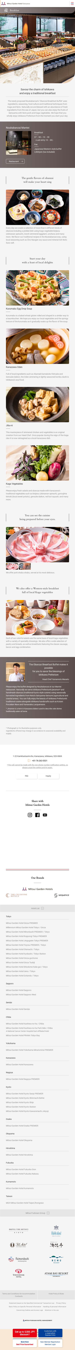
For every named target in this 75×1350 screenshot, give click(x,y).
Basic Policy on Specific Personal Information (25, 1306)
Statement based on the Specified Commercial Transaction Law (31, 1303)
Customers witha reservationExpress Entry (50, 1333)
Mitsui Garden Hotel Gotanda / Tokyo (22, 975)
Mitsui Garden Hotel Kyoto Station (21, 1106)
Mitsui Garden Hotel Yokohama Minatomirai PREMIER (29, 1050)
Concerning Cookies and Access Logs (29, 1310)
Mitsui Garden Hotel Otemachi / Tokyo (22, 949)
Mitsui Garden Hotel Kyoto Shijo (20, 1102)
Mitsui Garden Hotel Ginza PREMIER (22, 923)
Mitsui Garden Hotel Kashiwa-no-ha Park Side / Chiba (29, 1029)
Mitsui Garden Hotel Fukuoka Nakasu (22, 1173)
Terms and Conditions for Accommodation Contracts (18, 1294)
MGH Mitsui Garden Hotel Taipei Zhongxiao (25, 1202)
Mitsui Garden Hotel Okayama (19, 1140)
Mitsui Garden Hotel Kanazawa (19, 1064)
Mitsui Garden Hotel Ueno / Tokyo (20, 971)
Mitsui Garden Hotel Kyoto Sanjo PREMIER (24, 1093)
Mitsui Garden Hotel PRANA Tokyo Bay (23, 1035)
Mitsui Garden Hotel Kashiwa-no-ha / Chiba (25, 1023)
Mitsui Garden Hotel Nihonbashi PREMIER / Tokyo (28, 931)
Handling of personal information (54, 1306)
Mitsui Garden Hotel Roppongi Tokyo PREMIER (26, 936)
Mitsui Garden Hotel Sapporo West (21, 994)
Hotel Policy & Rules (56, 1293)
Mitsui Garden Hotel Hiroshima (19, 1154)
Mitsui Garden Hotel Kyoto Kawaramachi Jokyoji (27, 1111)
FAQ (26, 776)
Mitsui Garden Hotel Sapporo (18, 990)
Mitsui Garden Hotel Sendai (18, 1009)
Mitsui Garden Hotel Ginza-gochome (22, 958)
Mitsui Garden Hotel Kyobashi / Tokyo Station (26, 953)
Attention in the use (52, 1310)
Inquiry (48, 776)
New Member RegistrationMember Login (50, 1343)
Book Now (24, 1343)
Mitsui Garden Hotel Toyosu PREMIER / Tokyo (26, 945)
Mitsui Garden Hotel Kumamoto (20, 1188)
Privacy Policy (61, 1303)
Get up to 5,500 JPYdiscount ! (25, 1333)
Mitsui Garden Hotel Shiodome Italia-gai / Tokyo (27, 966)
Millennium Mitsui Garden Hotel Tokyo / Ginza (26, 927)
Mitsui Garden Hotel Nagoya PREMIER (23, 1079)
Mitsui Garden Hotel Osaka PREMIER (22, 1125)
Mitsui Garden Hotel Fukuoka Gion (21, 1169)
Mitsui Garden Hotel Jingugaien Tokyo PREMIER (27, 940)
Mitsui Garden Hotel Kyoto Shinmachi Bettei (25, 1098)
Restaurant (14, 161)
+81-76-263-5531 (39, 760)
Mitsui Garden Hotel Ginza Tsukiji (20, 962)
